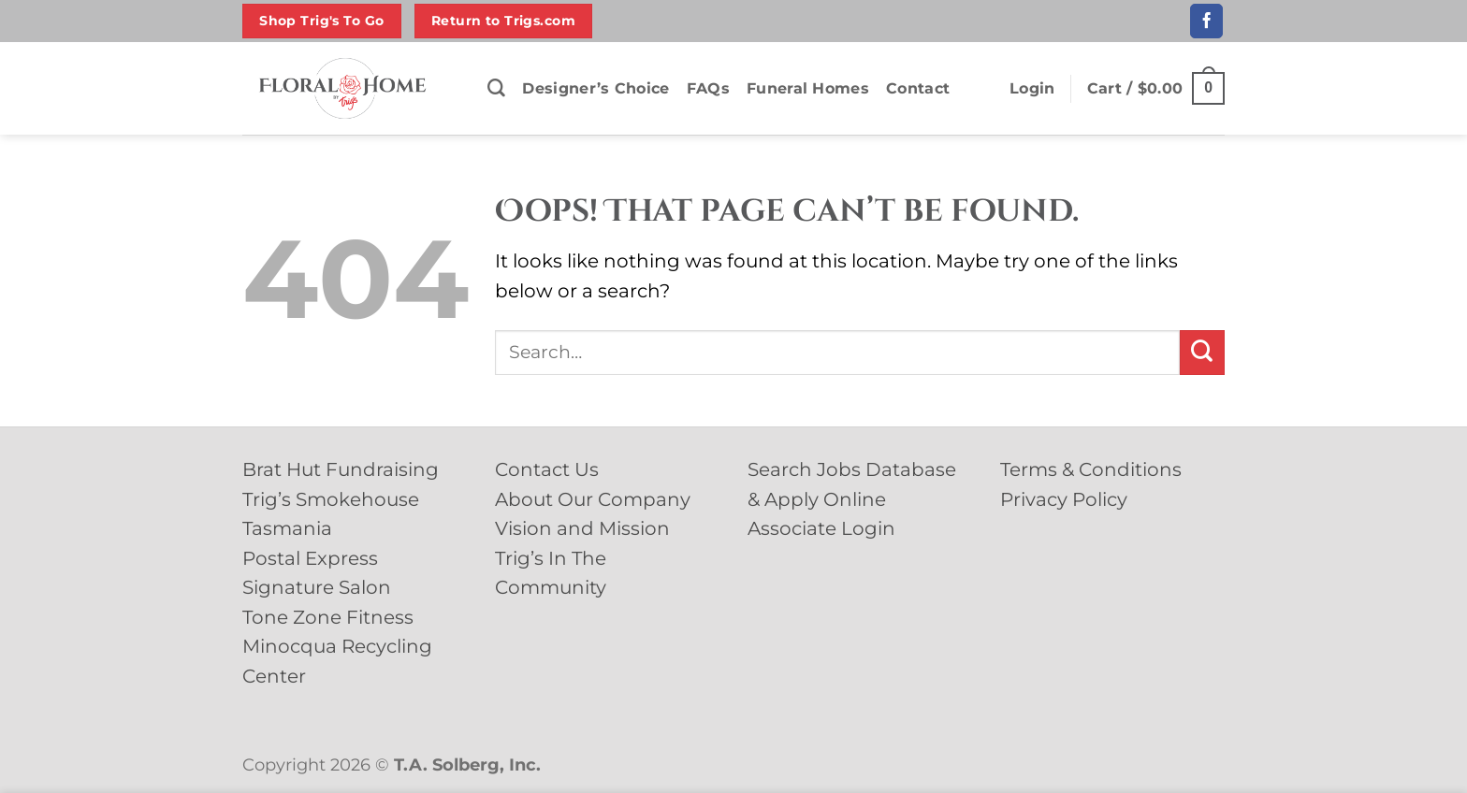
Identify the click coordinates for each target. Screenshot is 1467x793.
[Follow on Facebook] (1207, 20)
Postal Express (310, 558)
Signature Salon (316, 587)
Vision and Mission (582, 528)
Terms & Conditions (1091, 469)
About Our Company (592, 499)
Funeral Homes (808, 88)
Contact (918, 88)
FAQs (708, 88)
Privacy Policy (1063, 499)
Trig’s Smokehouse (330, 499)
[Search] (496, 88)
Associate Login (821, 528)
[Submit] (1202, 352)
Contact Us (547, 469)
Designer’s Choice (595, 88)
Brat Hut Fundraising (340, 469)
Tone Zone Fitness (328, 617)
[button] (1032, 89)
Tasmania (287, 528)
